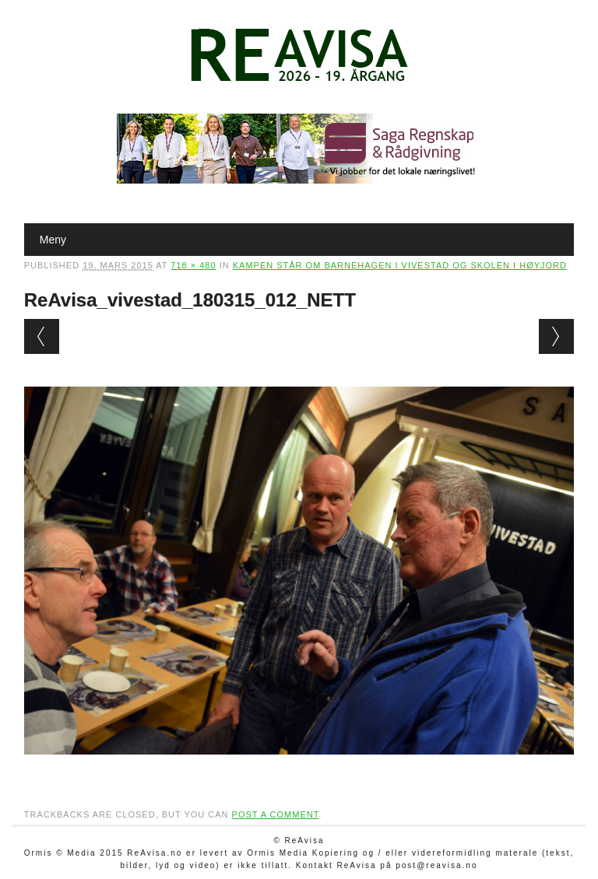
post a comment (275, 814)
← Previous (41, 336)
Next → (556, 336)
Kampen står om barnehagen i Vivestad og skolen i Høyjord (400, 265)
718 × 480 (193, 265)
